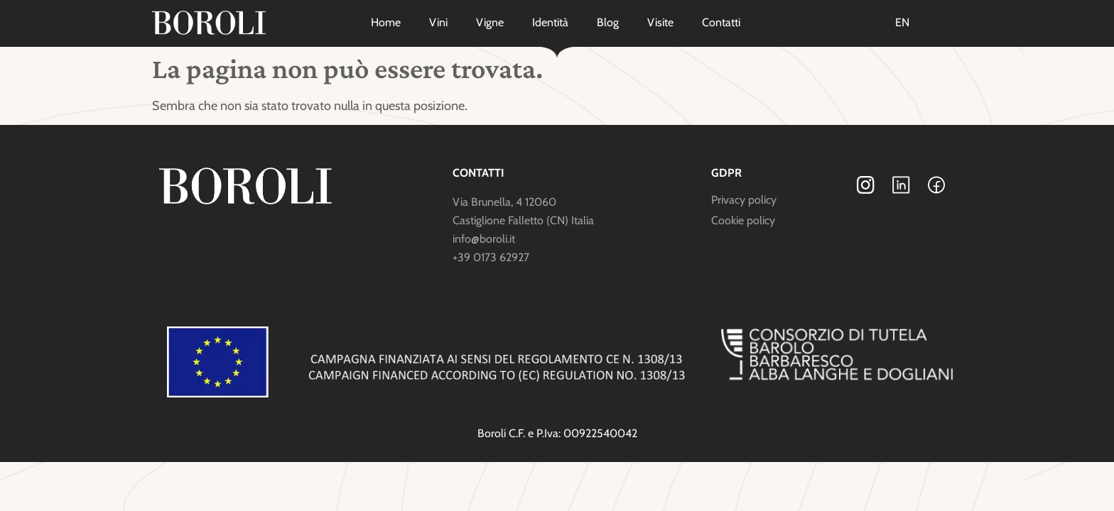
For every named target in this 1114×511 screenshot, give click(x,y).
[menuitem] (902, 22)
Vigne (490, 22)
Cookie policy (743, 220)
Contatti (721, 22)
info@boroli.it (484, 239)
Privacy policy (744, 200)
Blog (608, 22)
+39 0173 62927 (491, 257)
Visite (660, 22)
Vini (438, 22)
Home (386, 22)
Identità (550, 22)
